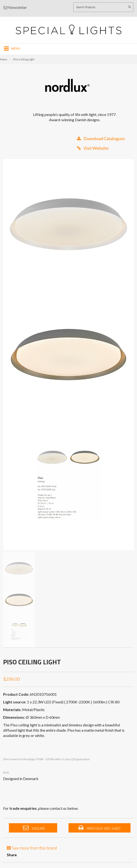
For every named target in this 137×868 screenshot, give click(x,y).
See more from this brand (32, 847)
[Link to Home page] (68, 29)
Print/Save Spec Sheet (99, 828)
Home (3, 59)
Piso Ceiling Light (23, 59)
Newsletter (15, 7)
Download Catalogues (101, 138)
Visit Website (93, 148)
